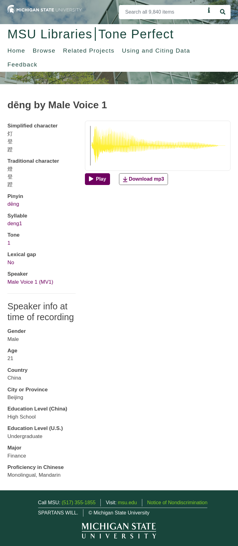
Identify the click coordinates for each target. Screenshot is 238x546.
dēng (13, 204)
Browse (44, 50)
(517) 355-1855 (78, 502)
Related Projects (88, 50)
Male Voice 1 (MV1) (30, 282)
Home (16, 50)
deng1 (14, 223)
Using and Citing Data (156, 50)
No (10, 262)
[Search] (162, 12)
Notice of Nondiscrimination (177, 502)
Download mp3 (143, 179)
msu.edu (127, 502)
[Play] (97, 179)
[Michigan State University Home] (44, 9)
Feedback (22, 64)
